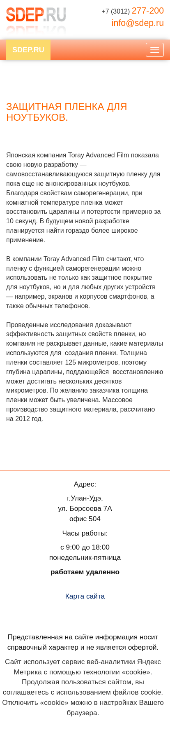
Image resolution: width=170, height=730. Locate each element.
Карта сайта (85, 596)
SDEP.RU (28, 50)
